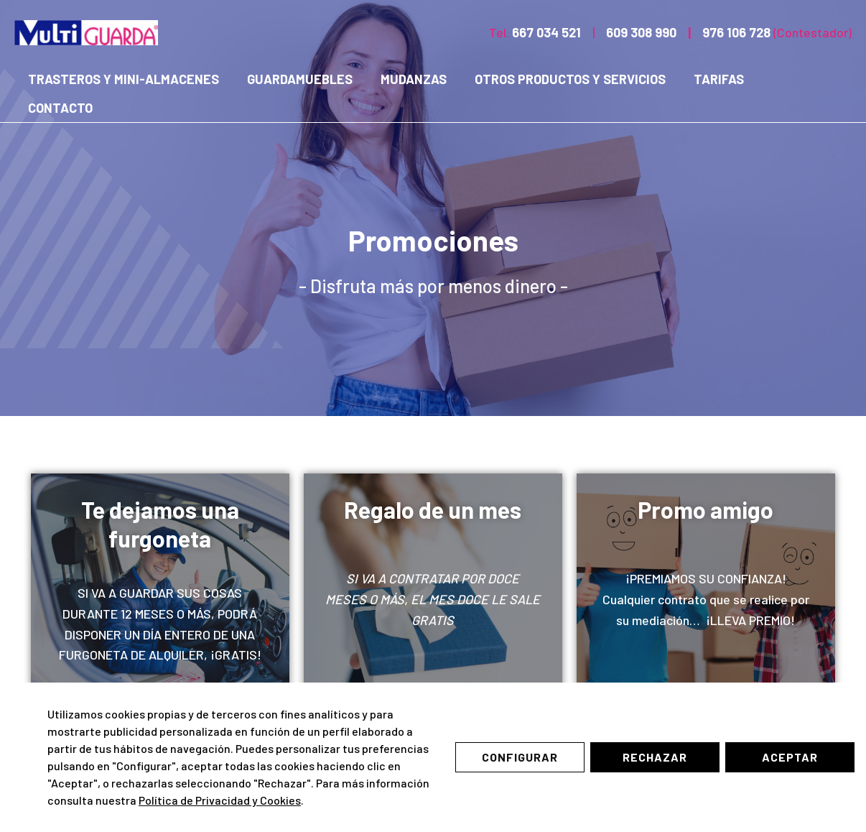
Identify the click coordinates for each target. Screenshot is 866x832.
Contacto (59, 108)
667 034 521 (546, 32)
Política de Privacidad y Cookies (220, 800)
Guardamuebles (297, 79)
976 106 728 (736, 32)
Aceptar (790, 757)
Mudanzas (409, 79)
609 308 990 (641, 32)
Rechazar (655, 757)
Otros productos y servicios (562, 79)
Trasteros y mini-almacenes (122, 79)
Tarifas (709, 79)
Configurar (520, 757)
